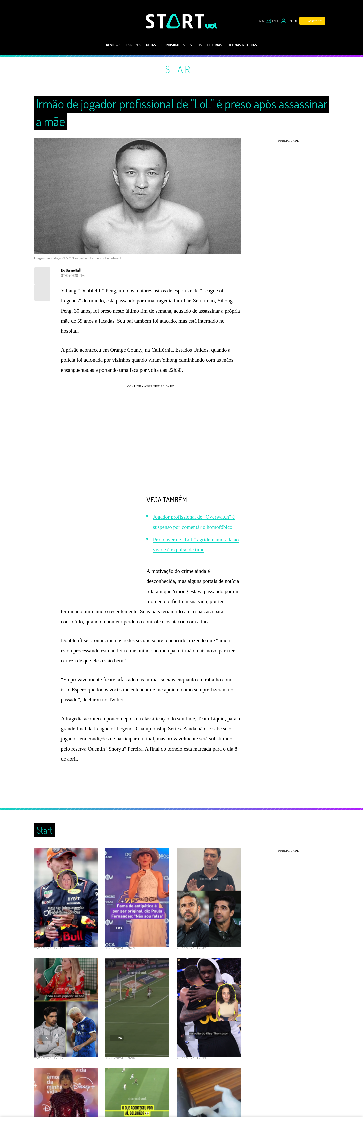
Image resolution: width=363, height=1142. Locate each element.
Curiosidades (171, 45)
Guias (145, 45)
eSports (124, 45)
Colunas (220, 45)
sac (261, 21)
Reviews (101, 45)
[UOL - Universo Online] (211, 26)
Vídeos (198, 45)
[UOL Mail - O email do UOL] (272, 21)
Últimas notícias (252, 45)
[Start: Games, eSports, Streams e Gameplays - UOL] (175, 21)
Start (181, 69)
